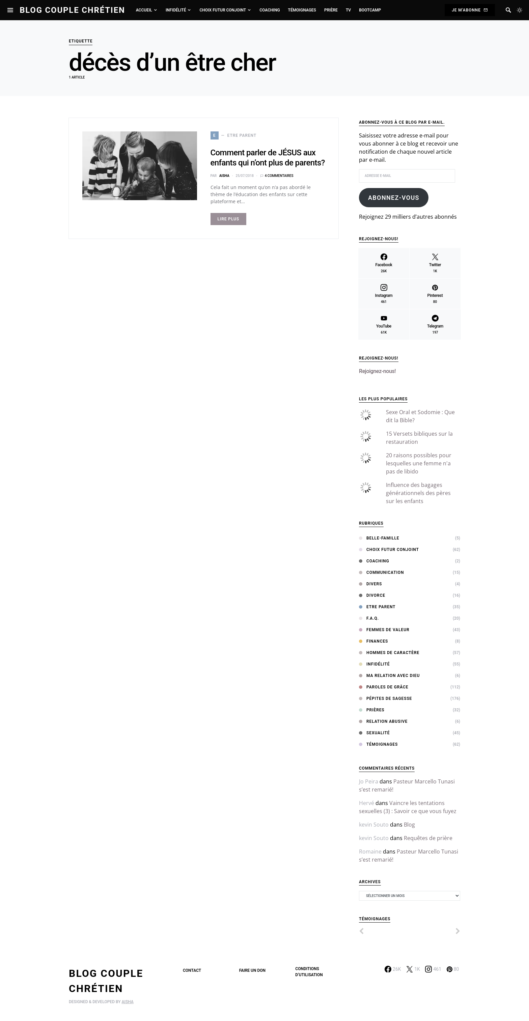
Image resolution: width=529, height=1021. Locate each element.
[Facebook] (383, 263)
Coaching (374, 561)
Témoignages (378, 744)
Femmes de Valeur (384, 629)
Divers (370, 584)
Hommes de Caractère (389, 652)
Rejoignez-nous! (378, 358)
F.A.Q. (369, 618)
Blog (409, 824)
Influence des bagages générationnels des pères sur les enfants (418, 493)
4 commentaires (279, 176)
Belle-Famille (379, 538)
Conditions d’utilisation (309, 971)
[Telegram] (435, 324)
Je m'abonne (470, 10)
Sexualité (374, 733)
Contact (192, 970)
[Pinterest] (435, 294)
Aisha (224, 176)
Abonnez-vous (393, 197)
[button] (519, 10)
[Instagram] (383, 294)
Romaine (370, 851)
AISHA (128, 1001)
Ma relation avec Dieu (389, 675)
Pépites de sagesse (385, 698)
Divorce (372, 595)
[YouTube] (383, 324)
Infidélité (374, 664)
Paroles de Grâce (384, 687)
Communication (381, 572)
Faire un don (252, 970)
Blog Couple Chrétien (72, 10)
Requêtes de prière (428, 838)
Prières (372, 710)
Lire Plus (229, 219)
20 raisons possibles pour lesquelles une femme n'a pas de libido (418, 463)
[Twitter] (435, 263)
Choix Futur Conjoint (389, 549)
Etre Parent (377, 607)
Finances (373, 641)
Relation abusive (383, 721)
